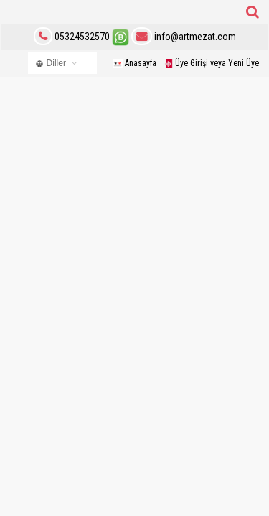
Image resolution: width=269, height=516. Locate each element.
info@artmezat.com (183, 36)
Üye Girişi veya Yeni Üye (211, 63)
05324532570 (82, 36)
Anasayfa (134, 63)
